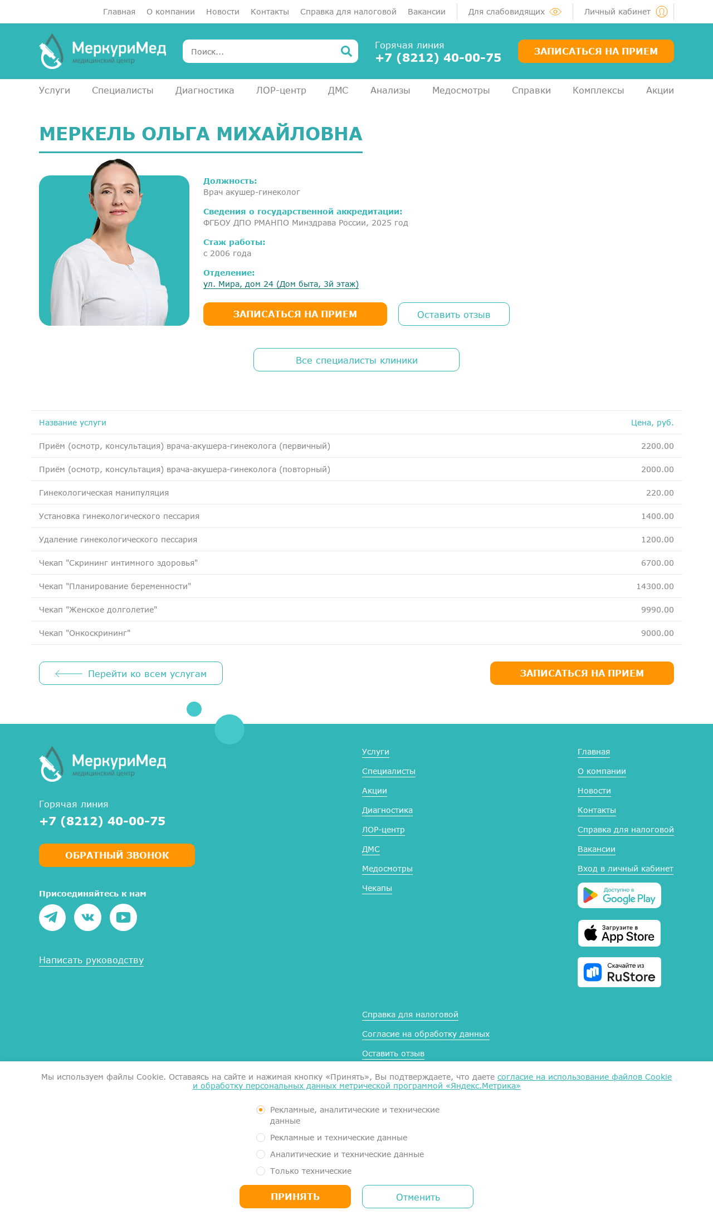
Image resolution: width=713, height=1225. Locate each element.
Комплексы (598, 90)
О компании (170, 11)
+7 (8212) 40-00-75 (438, 57)
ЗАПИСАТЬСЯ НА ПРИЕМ (582, 673)
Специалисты (123, 90)
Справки (531, 90)
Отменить (418, 1197)
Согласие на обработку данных (426, 1033)
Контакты (270, 11)
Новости (223, 11)
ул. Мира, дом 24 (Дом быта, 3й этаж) (281, 283)
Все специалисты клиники (357, 360)
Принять (295, 1196)
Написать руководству (91, 959)
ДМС (338, 90)
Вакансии (427, 11)
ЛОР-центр (281, 90)
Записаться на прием (596, 51)
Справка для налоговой (348, 11)
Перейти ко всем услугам (147, 673)
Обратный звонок (117, 855)
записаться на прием (295, 313)
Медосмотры (461, 90)
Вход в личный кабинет (625, 868)
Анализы (390, 90)
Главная (119, 11)
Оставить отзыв (454, 314)
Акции (660, 90)
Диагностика (205, 90)
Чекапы (377, 888)
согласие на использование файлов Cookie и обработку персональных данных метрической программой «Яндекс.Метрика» (432, 1081)
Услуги (54, 90)
